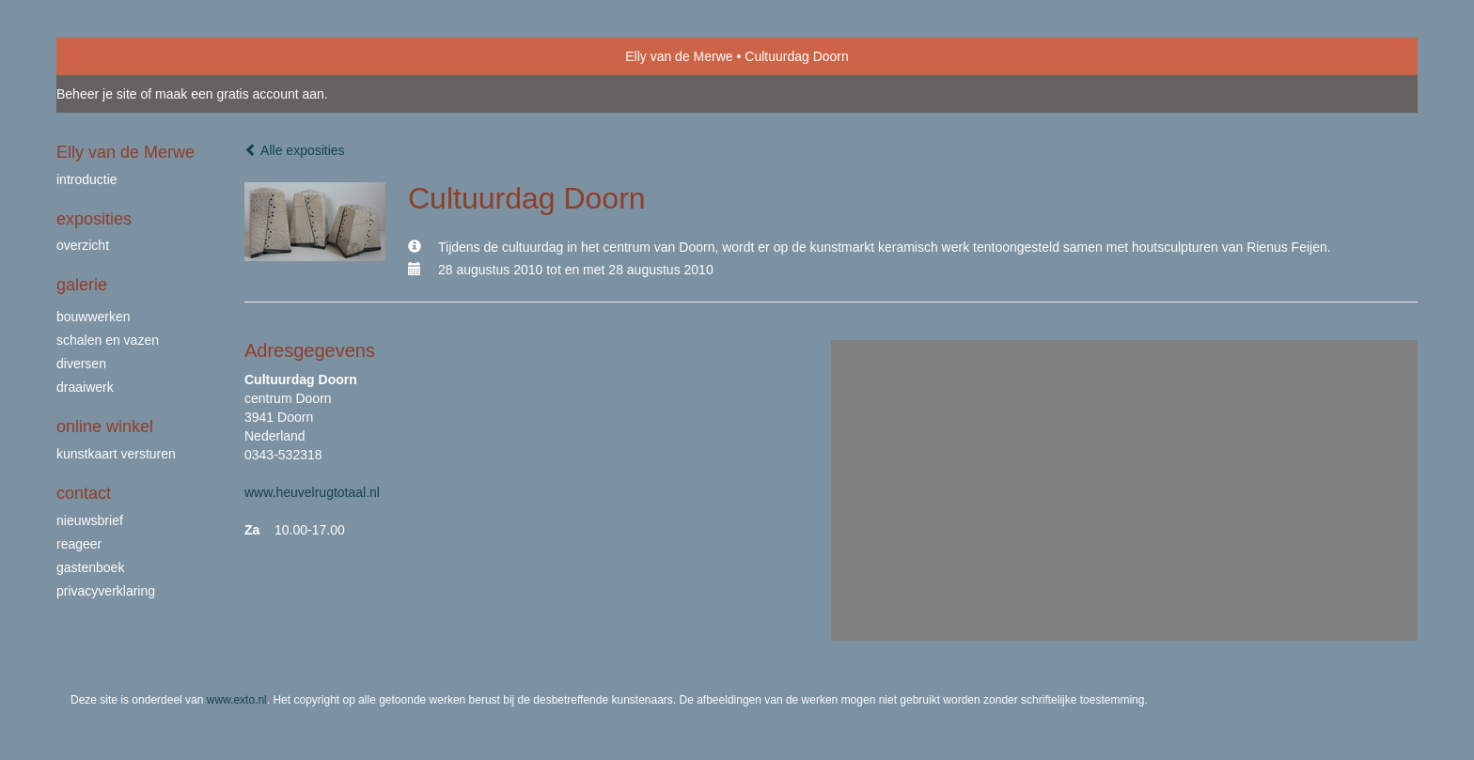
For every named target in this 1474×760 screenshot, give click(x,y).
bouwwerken (93, 316)
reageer (79, 543)
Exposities (94, 218)
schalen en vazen (107, 340)
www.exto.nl (237, 699)
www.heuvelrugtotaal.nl (312, 492)
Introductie (87, 179)
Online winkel (104, 426)
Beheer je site (96, 93)
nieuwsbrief (89, 520)
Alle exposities (294, 150)
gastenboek (90, 567)
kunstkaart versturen (116, 453)
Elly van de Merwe (678, 56)
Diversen (81, 363)
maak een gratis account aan (239, 93)
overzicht (82, 245)
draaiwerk (85, 387)
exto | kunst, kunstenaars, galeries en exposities (109, 56)
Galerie (81, 284)
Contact (83, 493)
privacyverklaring (105, 590)
